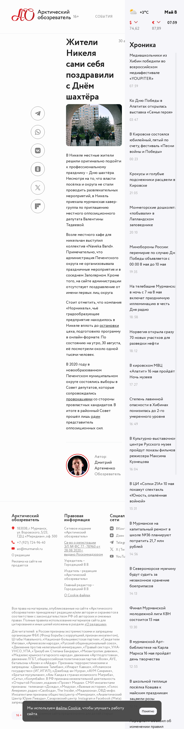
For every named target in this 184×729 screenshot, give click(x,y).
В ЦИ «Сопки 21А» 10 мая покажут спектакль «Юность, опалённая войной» (152, 492)
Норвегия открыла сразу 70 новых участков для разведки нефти (152, 337)
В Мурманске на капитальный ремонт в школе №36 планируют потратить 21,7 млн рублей (150, 535)
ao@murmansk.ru (30, 549)
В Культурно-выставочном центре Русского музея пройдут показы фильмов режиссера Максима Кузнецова (153, 450)
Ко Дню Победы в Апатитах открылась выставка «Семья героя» (151, 106)
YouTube (122, 557)
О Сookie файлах (77, 595)
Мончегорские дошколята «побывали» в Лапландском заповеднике (153, 216)
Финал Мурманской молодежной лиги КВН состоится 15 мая (150, 614)
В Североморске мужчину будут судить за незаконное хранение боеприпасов (153, 577)
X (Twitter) (124, 550)
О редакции (21, 555)
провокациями (79, 399)
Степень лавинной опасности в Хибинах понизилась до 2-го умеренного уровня (149, 407)
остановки (109, 325)
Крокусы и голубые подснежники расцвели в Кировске (152, 179)
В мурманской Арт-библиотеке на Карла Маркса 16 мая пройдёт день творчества (150, 650)
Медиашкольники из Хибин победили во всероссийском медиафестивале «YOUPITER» (148, 67)
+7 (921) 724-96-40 (31, 543)
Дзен (120, 536)
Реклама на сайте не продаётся (27, 563)
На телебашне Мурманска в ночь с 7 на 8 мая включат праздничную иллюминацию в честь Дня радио (153, 298)
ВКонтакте (124, 529)
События (104, 16)
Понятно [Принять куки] (148, 711)
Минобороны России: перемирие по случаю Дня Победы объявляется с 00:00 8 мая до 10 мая (153, 255)
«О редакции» (96, 624)
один (95, 416)
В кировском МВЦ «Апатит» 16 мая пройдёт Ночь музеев (152, 371)
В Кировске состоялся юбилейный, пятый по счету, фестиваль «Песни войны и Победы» (152, 143)
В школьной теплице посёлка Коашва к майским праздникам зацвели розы (149, 690)
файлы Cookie (68, 708)
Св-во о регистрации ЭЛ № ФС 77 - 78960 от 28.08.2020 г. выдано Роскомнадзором (83, 548)
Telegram (123, 543)
